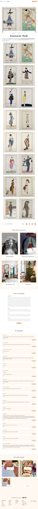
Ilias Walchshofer (10, 256)
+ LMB (22, 508)
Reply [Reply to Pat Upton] (34, 346)
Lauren (4, 356)
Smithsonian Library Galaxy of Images (27, 38)
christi (4, 379)
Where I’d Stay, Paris (9, 284)
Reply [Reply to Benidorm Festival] (34, 449)
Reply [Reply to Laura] (34, 397)
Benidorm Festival (5, 443)
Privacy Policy (24, 502)
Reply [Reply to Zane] (34, 367)
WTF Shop (34, 1)
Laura (4, 393)
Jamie (3, 400)
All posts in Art (9, 224)
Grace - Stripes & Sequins (6, 349)
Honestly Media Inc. (17, 508)
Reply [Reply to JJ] (34, 440)
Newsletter (16, 501)
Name (9, 308)
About (3, 502)
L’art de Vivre (28, 284)
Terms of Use (24, 501)
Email (9, 313)
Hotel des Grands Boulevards (28, 256)
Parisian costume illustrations (23, 39)
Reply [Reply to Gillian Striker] (34, 390)
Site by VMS (21, 508)
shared (9, 38)
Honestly (33, 501)
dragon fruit (5, 370)
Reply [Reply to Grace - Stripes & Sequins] (34, 353)
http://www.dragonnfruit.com (7, 374)
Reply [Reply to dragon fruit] (34, 376)
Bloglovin (16, 502)
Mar (3, 423)
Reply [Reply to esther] (34, 420)
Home (3, 501)
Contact (3, 506)
